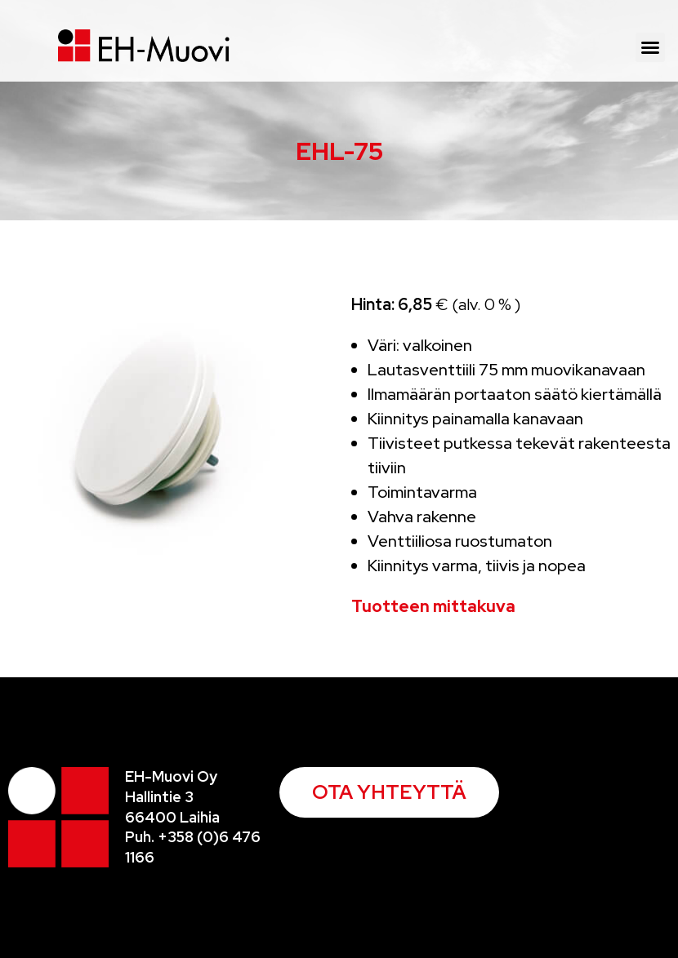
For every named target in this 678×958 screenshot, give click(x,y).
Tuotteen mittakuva (433, 606)
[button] (650, 47)
